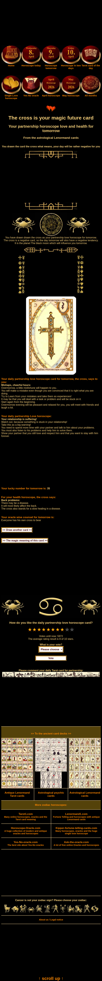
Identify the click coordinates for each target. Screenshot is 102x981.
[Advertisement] (51, 23)
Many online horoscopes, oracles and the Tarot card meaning (25, 817)
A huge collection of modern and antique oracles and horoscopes (25, 831)
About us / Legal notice (51, 919)
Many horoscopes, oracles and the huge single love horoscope (76, 831)
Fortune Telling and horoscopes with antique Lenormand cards (76, 817)
